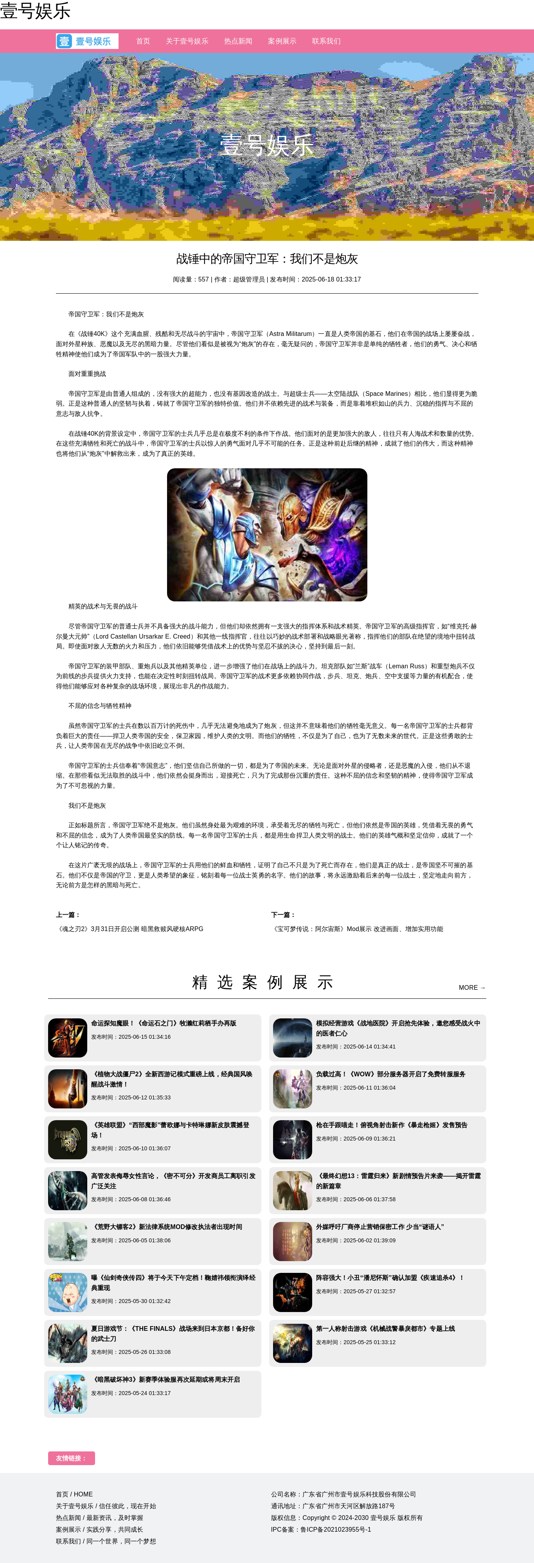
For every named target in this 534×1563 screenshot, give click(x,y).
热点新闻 (238, 41)
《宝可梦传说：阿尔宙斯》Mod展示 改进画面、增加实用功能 (357, 929)
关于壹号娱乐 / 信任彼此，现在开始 (106, 1506)
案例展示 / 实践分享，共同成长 (100, 1529)
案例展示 (282, 41)
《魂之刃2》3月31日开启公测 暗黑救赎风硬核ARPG (130, 929)
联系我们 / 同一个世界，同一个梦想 (106, 1541)
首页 (143, 41)
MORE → (472, 987)
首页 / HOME (74, 1494)
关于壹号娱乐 (187, 41)
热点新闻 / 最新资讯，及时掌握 (100, 1517)
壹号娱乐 (35, 10)
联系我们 (326, 41)
